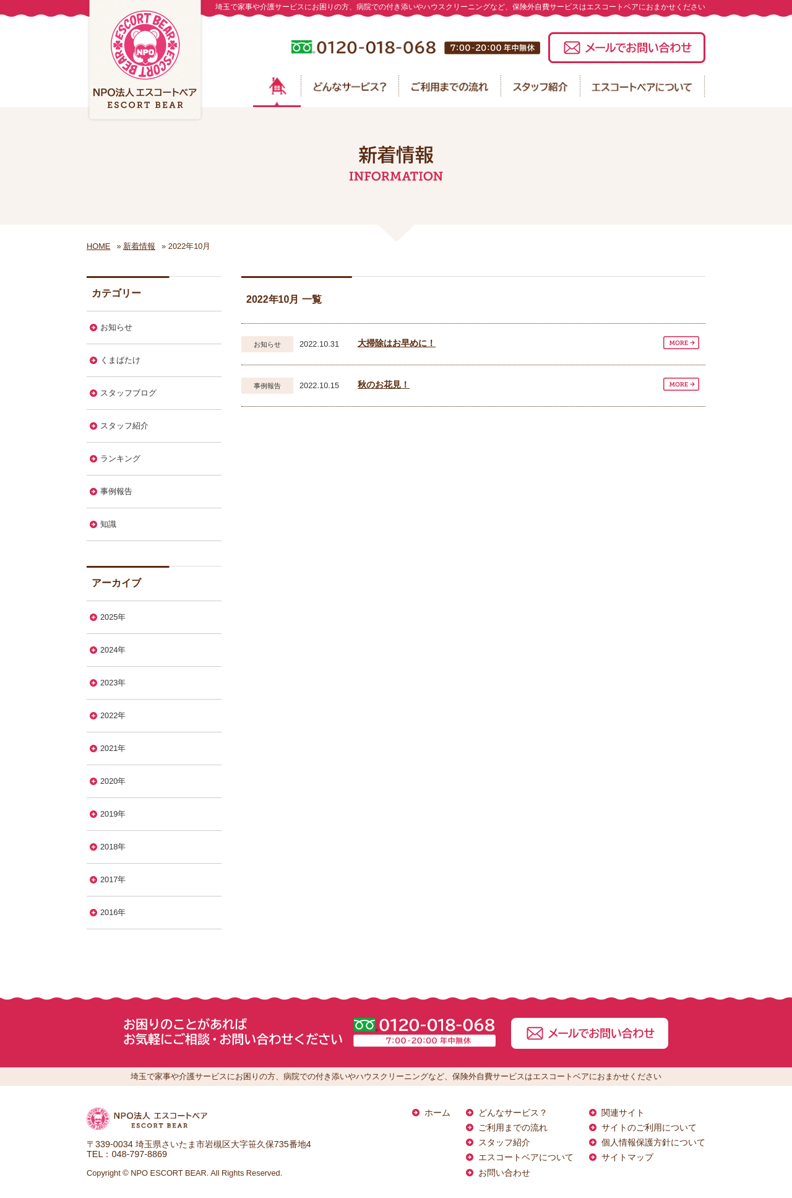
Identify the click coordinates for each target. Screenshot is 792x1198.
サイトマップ (627, 1157)
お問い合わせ (504, 1173)
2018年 (113, 846)
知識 (108, 524)
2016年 (113, 912)
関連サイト (623, 1113)
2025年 (113, 617)
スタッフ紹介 (124, 425)
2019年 (113, 813)
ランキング (120, 458)
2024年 (113, 649)
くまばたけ (120, 360)
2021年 (113, 748)
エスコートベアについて (526, 1157)
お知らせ (116, 327)
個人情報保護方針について (653, 1142)
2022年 (113, 715)
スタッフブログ (128, 392)
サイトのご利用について (649, 1127)
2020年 (113, 781)
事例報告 (116, 491)
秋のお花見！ (384, 384)
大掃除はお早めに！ (397, 343)
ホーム (437, 1113)
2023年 (113, 682)
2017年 (113, 879)
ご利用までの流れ (513, 1127)
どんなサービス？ (513, 1113)
